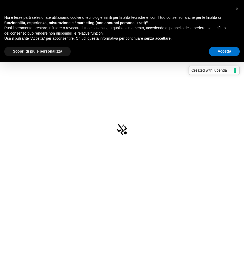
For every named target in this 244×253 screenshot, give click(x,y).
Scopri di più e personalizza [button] (37, 51)
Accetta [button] (224, 51)
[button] (237, 8)
